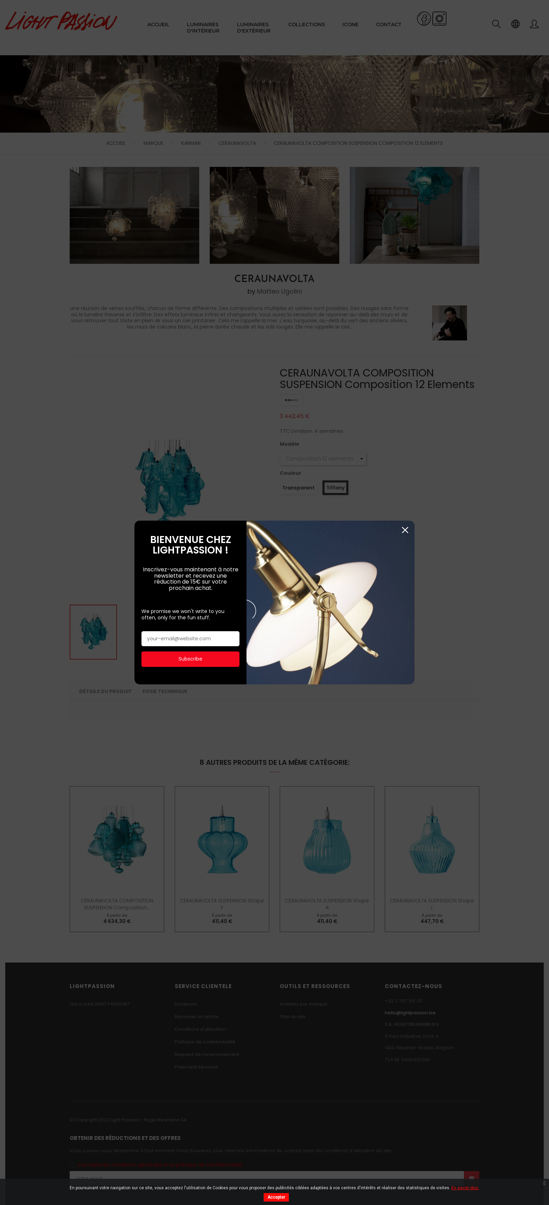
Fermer (405, 72)
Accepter (276, 1197)
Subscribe (190, 200)
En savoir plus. (465, 1187)
